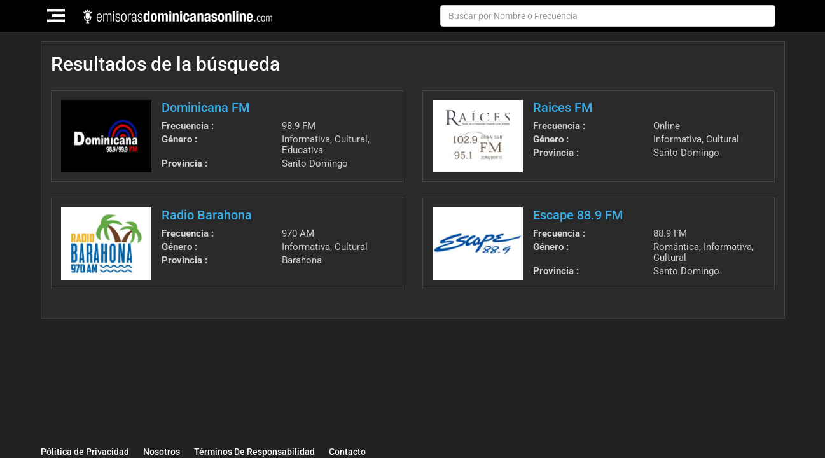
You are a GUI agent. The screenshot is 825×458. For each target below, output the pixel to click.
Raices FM (562, 107)
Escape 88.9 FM (578, 215)
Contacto (347, 452)
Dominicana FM (205, 107)
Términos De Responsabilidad (254, 452)
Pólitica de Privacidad (85, 452)
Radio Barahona (207, 215)
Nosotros (161, 452)
